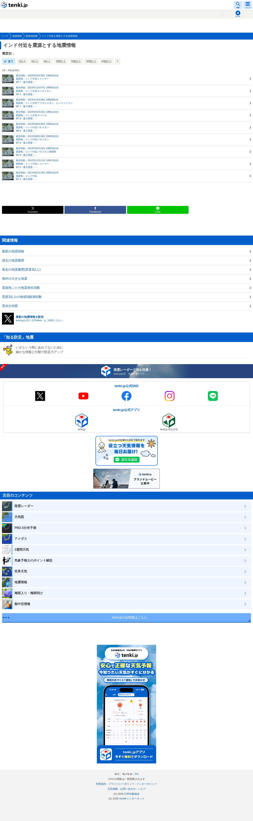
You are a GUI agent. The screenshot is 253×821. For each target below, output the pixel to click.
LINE (158, 211)
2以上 (22, 61)
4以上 (47, 61)
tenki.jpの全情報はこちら (129, 617)
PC (137, 774)
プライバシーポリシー (121, 783)
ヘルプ (141, 788)
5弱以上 (61, 61)
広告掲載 (113, 788)
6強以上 (106, 61)
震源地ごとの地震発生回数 (21, 287)
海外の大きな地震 (14, 278)
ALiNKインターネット (131, 798)
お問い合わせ (128, 788)
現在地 (237, 16)
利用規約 (101, 783)
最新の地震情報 (13, 251)
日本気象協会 (132, 793)
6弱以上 (91, 61)
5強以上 (76, 61)
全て (10, 61)
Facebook (95, 211)
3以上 (34, 61)
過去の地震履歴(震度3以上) (21, 269)
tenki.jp (15, 5)
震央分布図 (10, 306)
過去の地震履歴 (13, 260)
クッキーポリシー (147, 783)
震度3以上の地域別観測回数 (22, 296)
